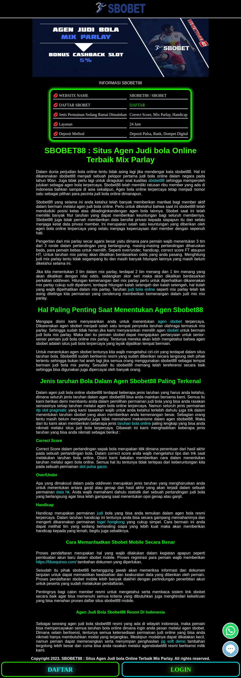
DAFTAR (137, 105)
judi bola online (141, 289)
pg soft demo (173, 641)
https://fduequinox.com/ (56, 562)
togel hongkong (111, 522)
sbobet (173, 330)
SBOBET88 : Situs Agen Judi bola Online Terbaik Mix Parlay (116, 658)
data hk (63, 492)
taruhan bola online (134, 423)
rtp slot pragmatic (51, 410)
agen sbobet (170, 321)
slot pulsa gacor (93, 467)
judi (100, 513)
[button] (230, 649)
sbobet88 (156, 180)
